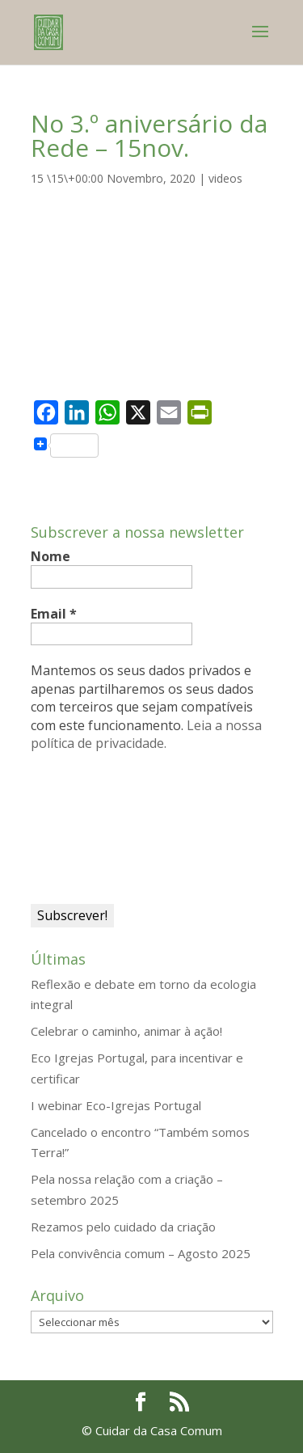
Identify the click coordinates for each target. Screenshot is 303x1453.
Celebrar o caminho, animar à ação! (126, 1031)
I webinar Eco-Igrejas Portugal (116, 1105)
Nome (50, 556)
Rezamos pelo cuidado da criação (123, 1227)
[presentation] (97, 826)
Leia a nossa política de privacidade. (146, 734)
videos (225, 178)
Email (54, 614)
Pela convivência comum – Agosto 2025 (140, 1253)
